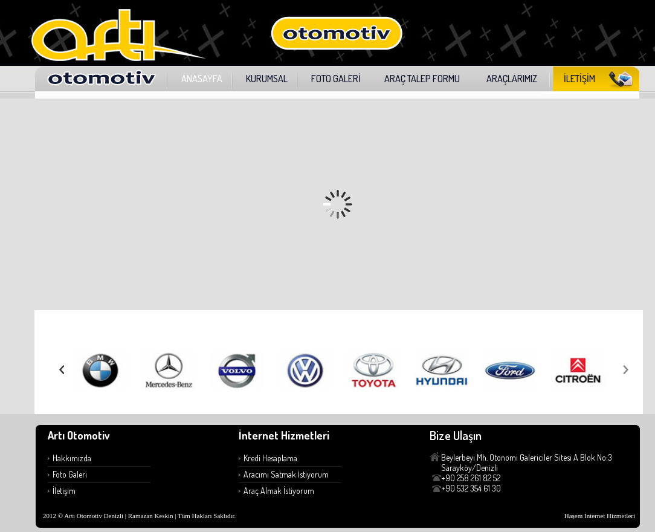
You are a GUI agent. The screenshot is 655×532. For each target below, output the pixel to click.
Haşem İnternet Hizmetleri (599, 515)
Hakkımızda (72, 458)
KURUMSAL (267, 79)
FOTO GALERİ (336, 79)
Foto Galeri (70, 474)
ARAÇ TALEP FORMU (422, 79)
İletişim (64, 490)
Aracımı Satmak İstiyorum (286, 474)
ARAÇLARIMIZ (511, 79)
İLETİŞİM (579, 79)
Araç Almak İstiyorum (279, 490)
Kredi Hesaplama (270, 458)
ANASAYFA (201, 79)
